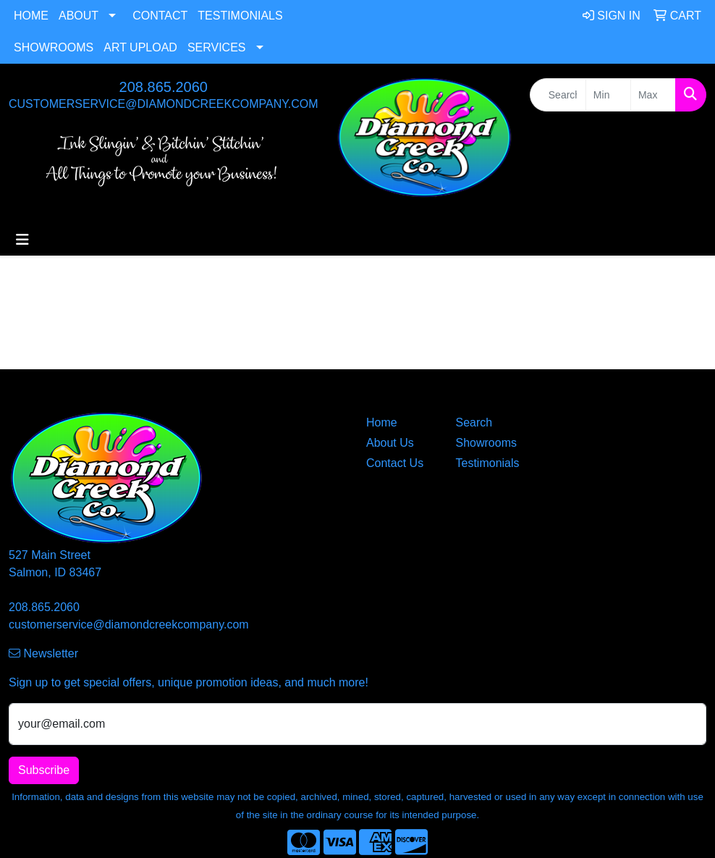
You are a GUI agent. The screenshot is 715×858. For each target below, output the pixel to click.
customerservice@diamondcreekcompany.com (163, 104)
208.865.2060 (163, 87)
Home (31, 15)
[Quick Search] (558, 95)
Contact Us (394, 463)
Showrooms (53, 47)
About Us (390, 443)
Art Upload (140, 47)
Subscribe (43, 770)
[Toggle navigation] (22, 240)
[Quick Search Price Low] (608, 95)
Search (474, 422)
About (78, 15)
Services (216, 47)
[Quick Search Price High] (653, 95)
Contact (159, 15)
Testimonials (240, 15)
